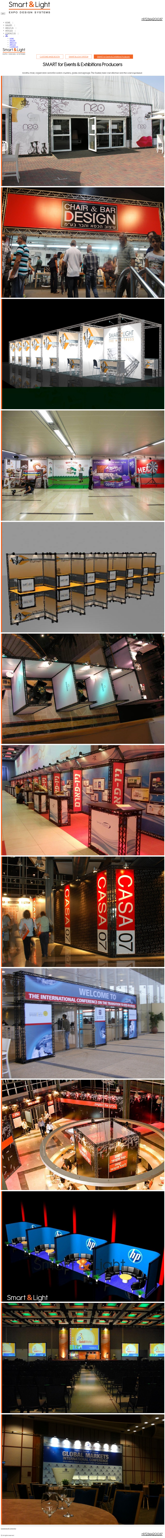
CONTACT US (10, 33)
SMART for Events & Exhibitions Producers (113, 56)
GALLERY (8, 25)
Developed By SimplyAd (8, 1529)
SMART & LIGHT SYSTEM (78, 56)
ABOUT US (9, 28)
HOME (8, 22)
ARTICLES (9, 30)
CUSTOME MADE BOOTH (50, 56)
